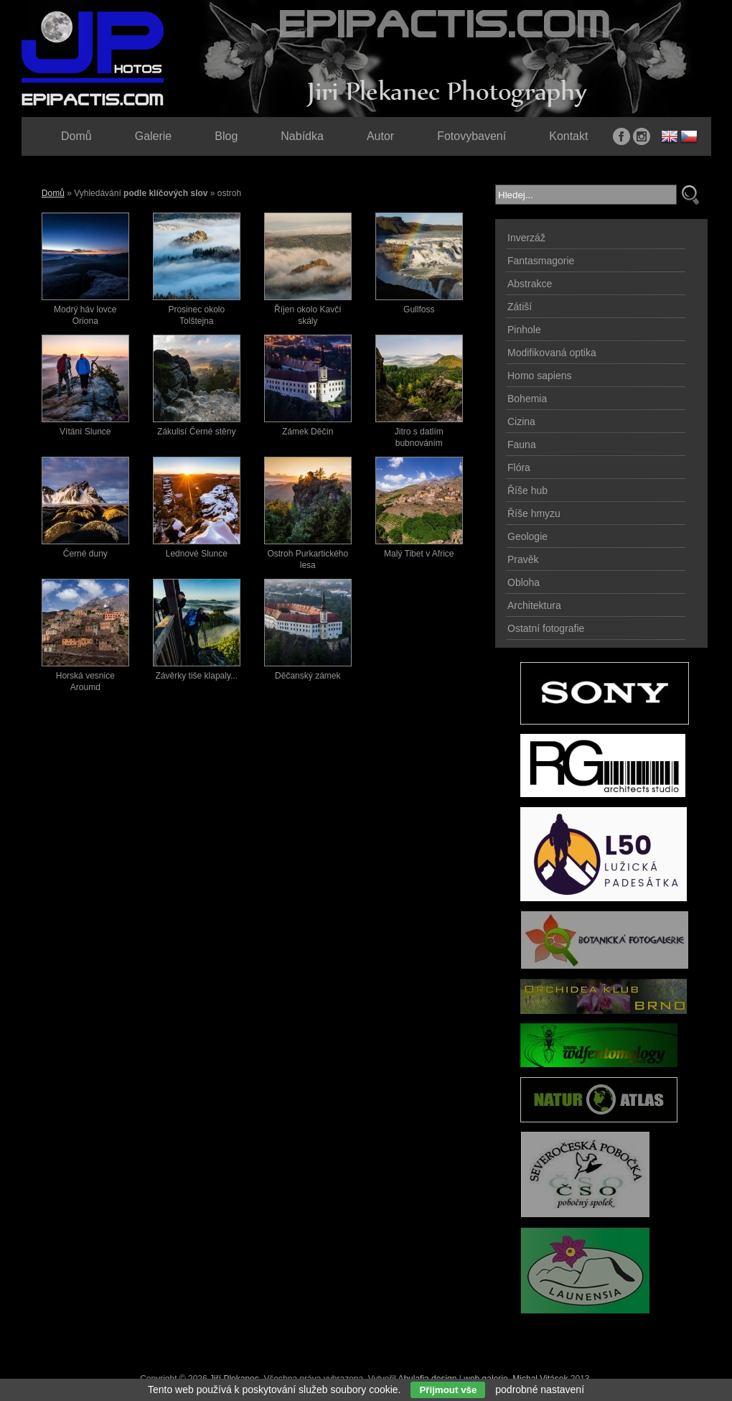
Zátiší (519, 306)
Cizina (521, 421)
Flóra (518, 467)
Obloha (523, 582)
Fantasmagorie (540, 260)
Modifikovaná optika (551, 352)
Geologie (527, 536)
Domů (53, 193)
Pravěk (523, 559)
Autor (380, 136)
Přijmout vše (448, 1389)
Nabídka (302, 136)
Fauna (521, 444)
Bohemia (527, 398)
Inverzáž (526, 237)
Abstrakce (529, 283)
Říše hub (527, 490)
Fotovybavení (471, 136)
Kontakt (568, 136)
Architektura (534, 605)
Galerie (153, 136)
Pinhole (524, 329)
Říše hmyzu (533, 513)
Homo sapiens (539, 375)
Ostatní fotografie (545, 628)
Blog (226, 136)
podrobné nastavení (539, 1389)
